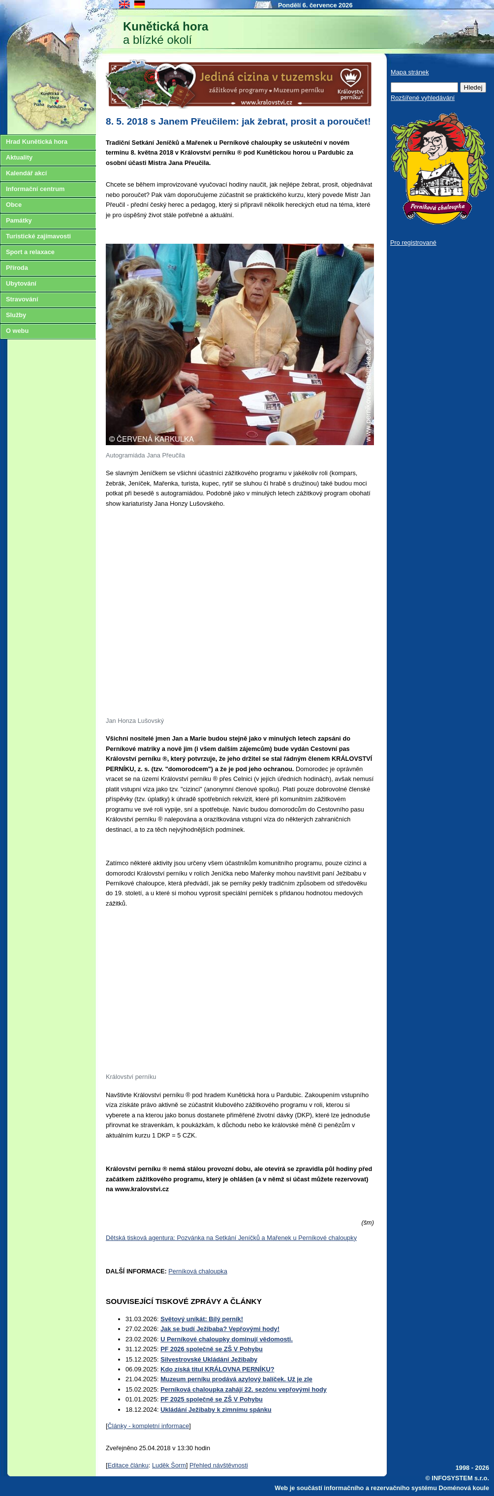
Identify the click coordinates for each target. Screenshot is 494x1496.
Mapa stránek (410, 72)
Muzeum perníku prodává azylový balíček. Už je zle (236, 1379)
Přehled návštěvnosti (218, 1465)
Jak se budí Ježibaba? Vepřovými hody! (219, 1329)
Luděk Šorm (169, 1465)
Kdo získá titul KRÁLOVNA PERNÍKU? (217, 1369)
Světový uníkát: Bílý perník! (201, 1319)
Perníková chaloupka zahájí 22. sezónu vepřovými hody (243, 1389)
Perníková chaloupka (197, 1271)
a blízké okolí (165, 33)
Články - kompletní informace (148, 1426)
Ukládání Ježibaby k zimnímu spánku (215, 1409)
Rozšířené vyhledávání (423, 97)
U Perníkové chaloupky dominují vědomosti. (226, 1339)
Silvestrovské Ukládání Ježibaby (208, 1359)
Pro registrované (413, 242)
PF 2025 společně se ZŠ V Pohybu (211, 1399)
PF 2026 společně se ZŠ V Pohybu (211, 1349)
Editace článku (128, 1465)
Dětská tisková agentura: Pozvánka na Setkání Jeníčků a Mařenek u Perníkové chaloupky (231, 1237)
